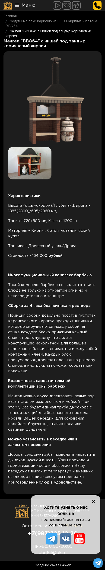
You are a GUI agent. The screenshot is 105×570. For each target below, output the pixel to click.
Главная (10, 16)
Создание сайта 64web (52, 565)
